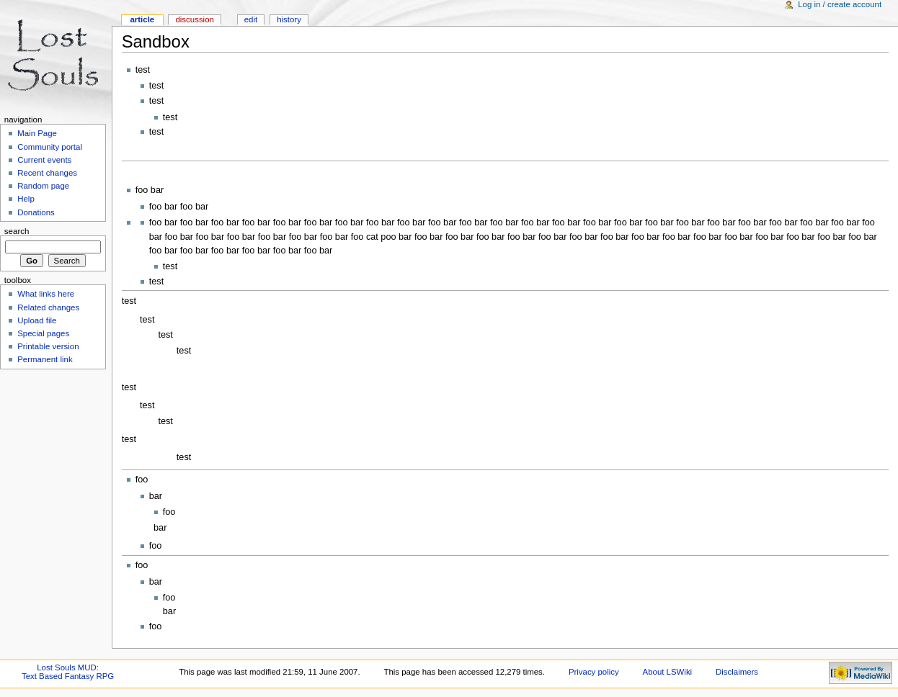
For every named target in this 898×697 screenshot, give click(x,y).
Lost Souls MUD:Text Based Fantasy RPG (68, 671)
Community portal (49, 147)
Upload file (36, 320)
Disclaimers (737, 671)
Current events (44, 160)
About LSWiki (668, 671)
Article (142, 19)
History (289, 19)
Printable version (48, 346)
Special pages (43, 333)
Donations (36, 212)
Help (26, 198)
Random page (43, 185)
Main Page (37, 133)
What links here (45, 293)
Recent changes (47, 172)
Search (17, 231)
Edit (250, 19)
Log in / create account (839, 4)
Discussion (194, 19)
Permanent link (44, 359)
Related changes (48, 307)
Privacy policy (594, 671)
